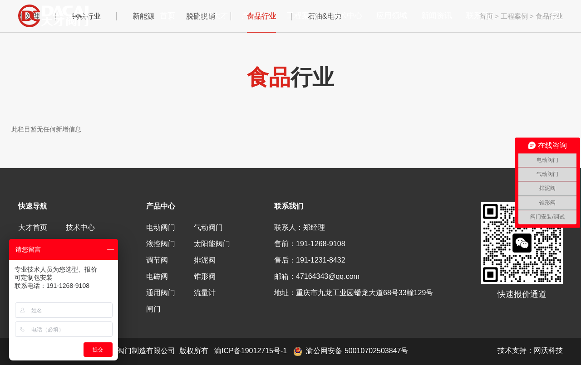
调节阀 (157, 260)
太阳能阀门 (212, 244)
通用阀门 (160, 293)
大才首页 (32, 227)
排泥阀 (205, 260)
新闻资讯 (436, 15)
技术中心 (346, 15)
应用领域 (391, 15)
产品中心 (256, 15)
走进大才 (212, 15)
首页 (167, 15)
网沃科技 (548, 350)
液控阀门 (160, 244)
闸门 (153, 309)
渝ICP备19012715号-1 (250, 351)
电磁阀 (157, 276)
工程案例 (301, 15)
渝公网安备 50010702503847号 (351, 351)
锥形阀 (205, 276)
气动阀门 (208, 227)
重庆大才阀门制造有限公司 (59, 16)
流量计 (205, 293)
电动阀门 (160, 227)
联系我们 (481, 15)
